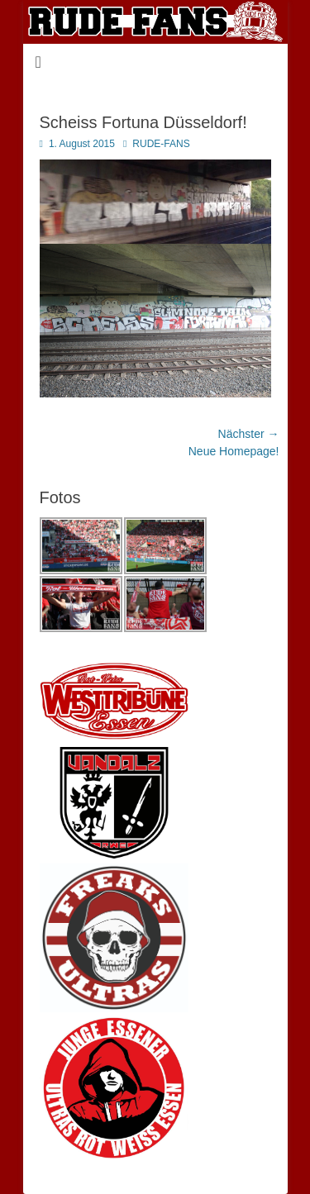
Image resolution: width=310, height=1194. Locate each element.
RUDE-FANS (160, 144)
